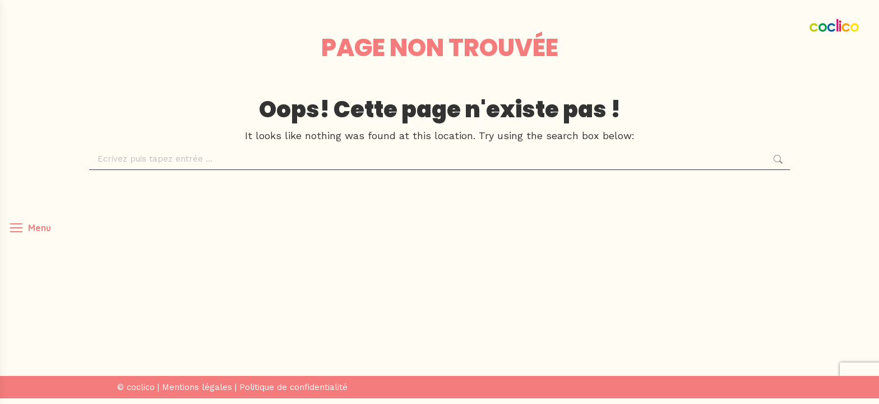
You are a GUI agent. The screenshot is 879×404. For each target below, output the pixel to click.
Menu (39, 227)
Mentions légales (197, 387)
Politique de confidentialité (293, 387)
